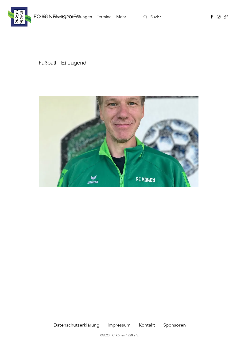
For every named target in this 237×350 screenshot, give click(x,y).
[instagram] (218, 16)
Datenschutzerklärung (76, 325)
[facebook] (211, 16)
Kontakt (147, 325)
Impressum (123, 325)
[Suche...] (169, 17)
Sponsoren (174, 325)
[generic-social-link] (225, 16)
